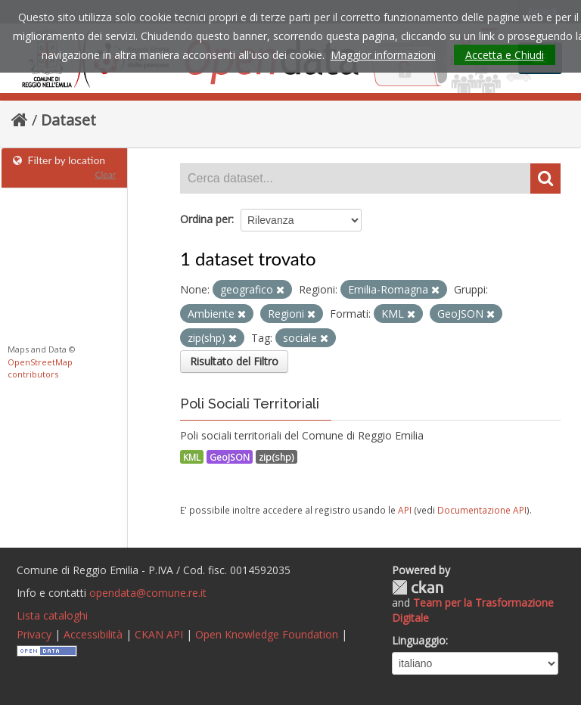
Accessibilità (93, 634)
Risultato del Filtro (234, 361)
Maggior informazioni (383, 55)
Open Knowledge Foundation (266, 634)
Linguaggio (419, 640)
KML (191, 457)
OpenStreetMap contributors (40, 368)
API (405, 510)
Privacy (34, 634)
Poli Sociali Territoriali (249, 404)
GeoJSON (230, 457)
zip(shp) (276, 457)
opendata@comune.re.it (148, 592)
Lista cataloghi (52, 615)
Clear (105, 174)
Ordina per (205, 219)
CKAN (417, 587)
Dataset (68, 120)
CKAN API (159, 634)
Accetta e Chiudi (504, 55)
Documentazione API (482, 510)
